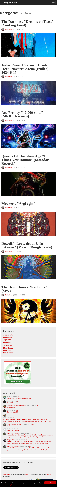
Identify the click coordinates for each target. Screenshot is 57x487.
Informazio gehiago (9, 485)
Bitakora (49, 474)
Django (27, 474)
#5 (13, 418)
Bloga (30, 462)
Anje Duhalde (8, 340)
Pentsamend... (8, 342)
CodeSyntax (6, 474)
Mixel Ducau (8, 348)
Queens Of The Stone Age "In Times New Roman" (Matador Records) (25, 159)
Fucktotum (8, 29)
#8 (30, 433)
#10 (30, 446)
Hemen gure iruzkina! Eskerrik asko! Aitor (19, 398)
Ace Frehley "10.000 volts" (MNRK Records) (22, 114)
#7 (17, 429)
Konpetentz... (8, 337)
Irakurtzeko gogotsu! (13, 430)
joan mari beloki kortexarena (16, 405)
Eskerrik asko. (11, 407)
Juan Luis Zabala (13, 433)
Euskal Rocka (8, 353)
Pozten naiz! (10, 426)
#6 (33, 424)
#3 (37, 406)
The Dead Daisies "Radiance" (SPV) (24, 289)
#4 (17, 410)
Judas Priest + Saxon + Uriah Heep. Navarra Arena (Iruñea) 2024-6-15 (25, 68)
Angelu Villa (11, 440)
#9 (26, 440)
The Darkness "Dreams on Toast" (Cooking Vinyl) (27, 23)
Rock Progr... (8, 350)
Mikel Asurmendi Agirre (14, 424)
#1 (18, 397)
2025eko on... (8, 346)
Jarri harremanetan (10, 462)
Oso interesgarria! (12, 412)
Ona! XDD (10, 403)
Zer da (23, 462)
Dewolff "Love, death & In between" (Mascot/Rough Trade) (26, 245)
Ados (50, 483)
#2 (18, 401)
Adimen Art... (8, 335)
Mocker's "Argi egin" (18, 203)
